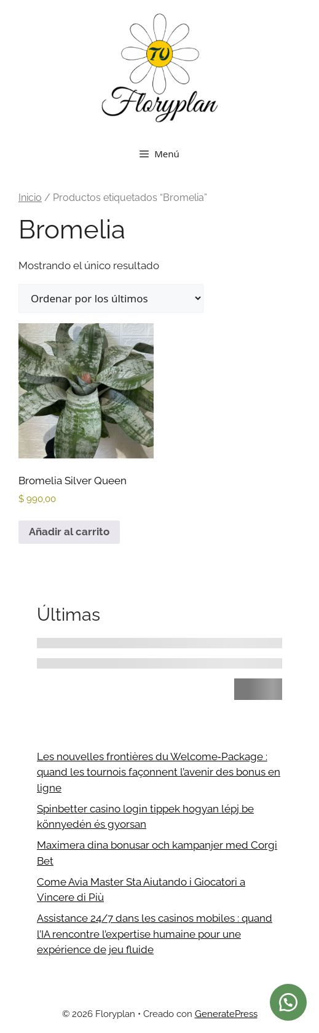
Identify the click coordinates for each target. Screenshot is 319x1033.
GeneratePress (226, 1013)
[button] (288, 1002)
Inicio (30, 197)
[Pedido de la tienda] (110, 298)
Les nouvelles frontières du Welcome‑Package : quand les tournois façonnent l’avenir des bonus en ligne (158, 772)
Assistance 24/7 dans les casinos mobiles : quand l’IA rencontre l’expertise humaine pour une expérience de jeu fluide (154, 934)
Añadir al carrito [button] (69, 531)
